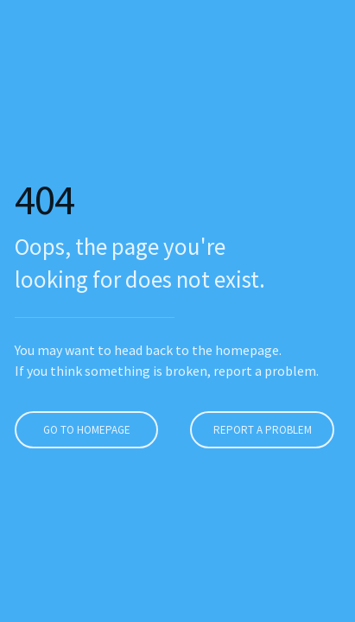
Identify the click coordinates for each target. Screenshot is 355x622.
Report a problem (260, 429)
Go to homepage (84, 429)
